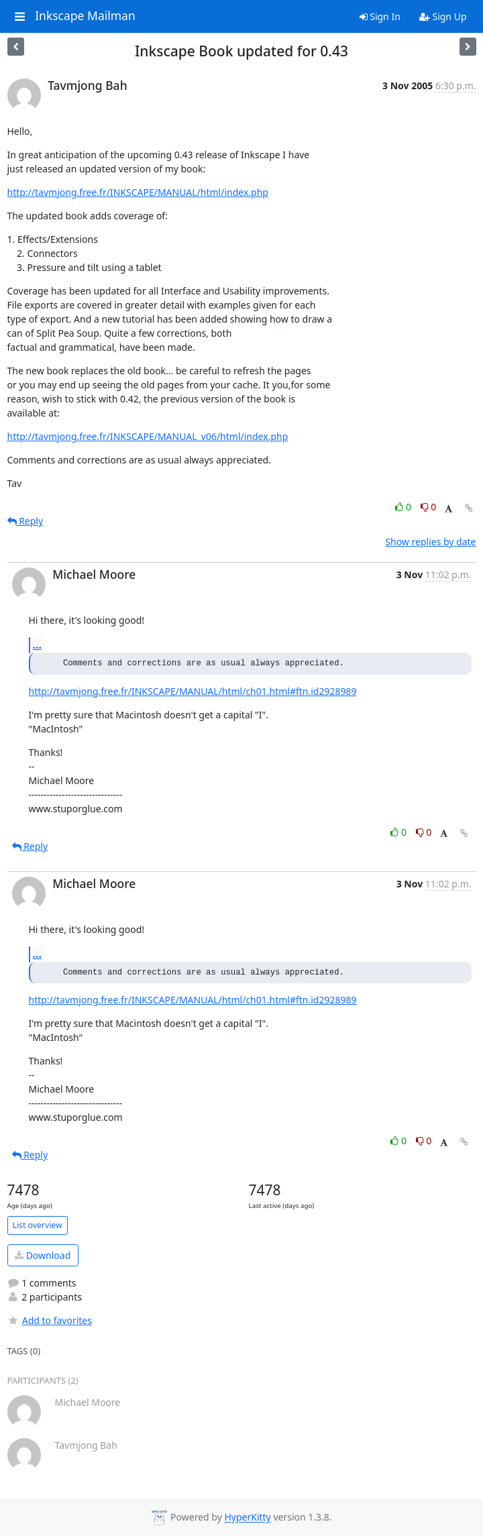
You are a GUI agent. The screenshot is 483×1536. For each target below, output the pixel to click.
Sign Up (443, 16)
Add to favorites (49, 1320)
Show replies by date (430, 541)
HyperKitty (247, 1517)
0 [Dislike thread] (429, 506)
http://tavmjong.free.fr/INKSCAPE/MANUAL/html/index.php (137, 192)
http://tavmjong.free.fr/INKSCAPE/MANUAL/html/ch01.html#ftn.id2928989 (193, 691)
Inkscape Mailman (85, 16)
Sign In (380, 16)
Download (42, 1255)
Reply (25, 520)
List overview (37, 1225)
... (37, 644)
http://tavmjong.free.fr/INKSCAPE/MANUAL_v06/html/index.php (147, 436)
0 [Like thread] (404, 506)
